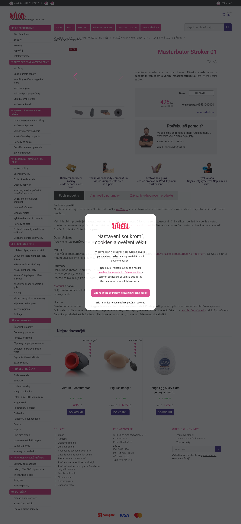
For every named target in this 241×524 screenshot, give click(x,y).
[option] (98, 76)
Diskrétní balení (66, 446)
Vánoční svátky (66, 485)
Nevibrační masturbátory (167, 38)
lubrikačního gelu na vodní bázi (132, 225)
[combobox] (201, 93)
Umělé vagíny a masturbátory (130, 38)
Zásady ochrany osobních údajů (75, 454)
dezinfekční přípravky (193, 310)
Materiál (59, 286)
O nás (61, 435)
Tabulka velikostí (67, 473)
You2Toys (122, 209)
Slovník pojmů (65, 481)
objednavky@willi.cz (175, 147)
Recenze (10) (90, 340)
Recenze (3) (135, 340)
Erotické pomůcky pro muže (92, 38)
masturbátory (108, 241)
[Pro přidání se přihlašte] (208, 62)
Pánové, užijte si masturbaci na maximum (179, 253)
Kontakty (62, 438)
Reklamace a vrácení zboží (72, 458)
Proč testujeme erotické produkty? (76, 462)
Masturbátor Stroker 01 (68, 40)
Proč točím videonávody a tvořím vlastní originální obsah (79, 468)
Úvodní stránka (63, 38)
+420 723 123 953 (174, 141)
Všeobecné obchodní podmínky (74, 450)
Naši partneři (65, 477)
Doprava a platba (67, 442)
